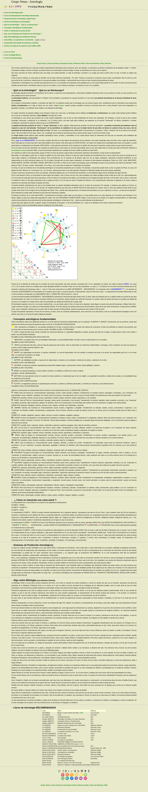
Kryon (61, 105)
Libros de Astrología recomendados (17, 21)
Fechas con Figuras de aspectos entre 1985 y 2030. (22, 46)
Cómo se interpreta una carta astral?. (17, 31)
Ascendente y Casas (18, 150)
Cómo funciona (52, 63)
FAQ (105, 785)
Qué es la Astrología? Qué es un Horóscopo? (21, 25)
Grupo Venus (41, 63)
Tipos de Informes (92, 63)
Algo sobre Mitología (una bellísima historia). (20, 37)
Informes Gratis (79, 63)
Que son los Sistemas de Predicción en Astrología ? (23, 34)
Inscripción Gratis (66, 63)
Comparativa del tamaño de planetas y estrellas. (21, 43)
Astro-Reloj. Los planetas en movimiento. (19, 40)
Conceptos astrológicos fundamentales (18, 28)
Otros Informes (105, 63)
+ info (81, 713)
